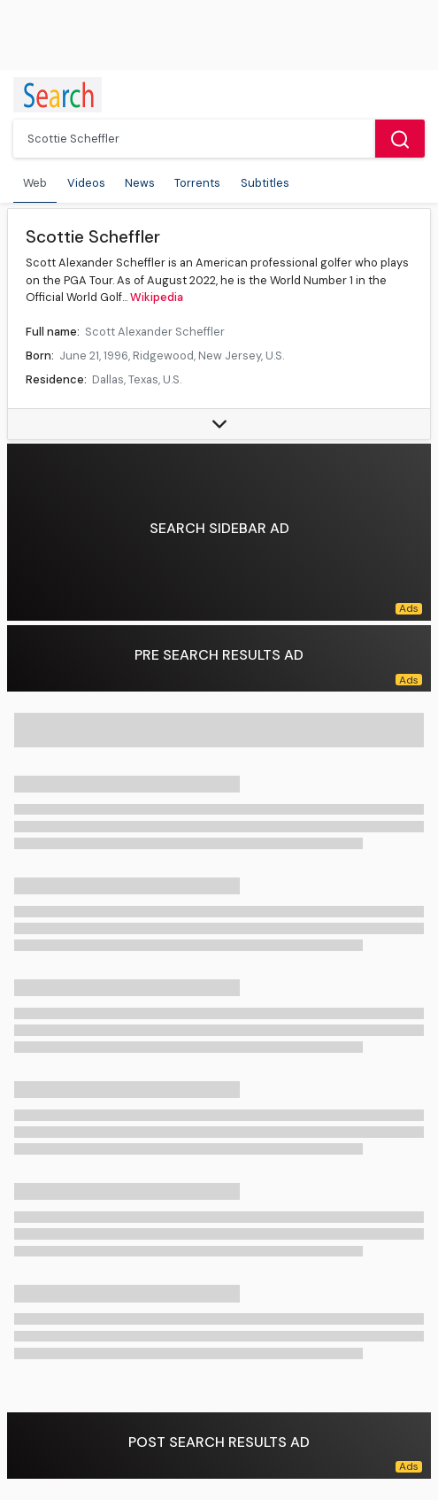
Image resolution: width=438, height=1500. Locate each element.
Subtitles (265, 182)
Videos (86, 182)
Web (35, 182)
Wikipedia (156, 297)
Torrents (197, 182)
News (140, 182)
